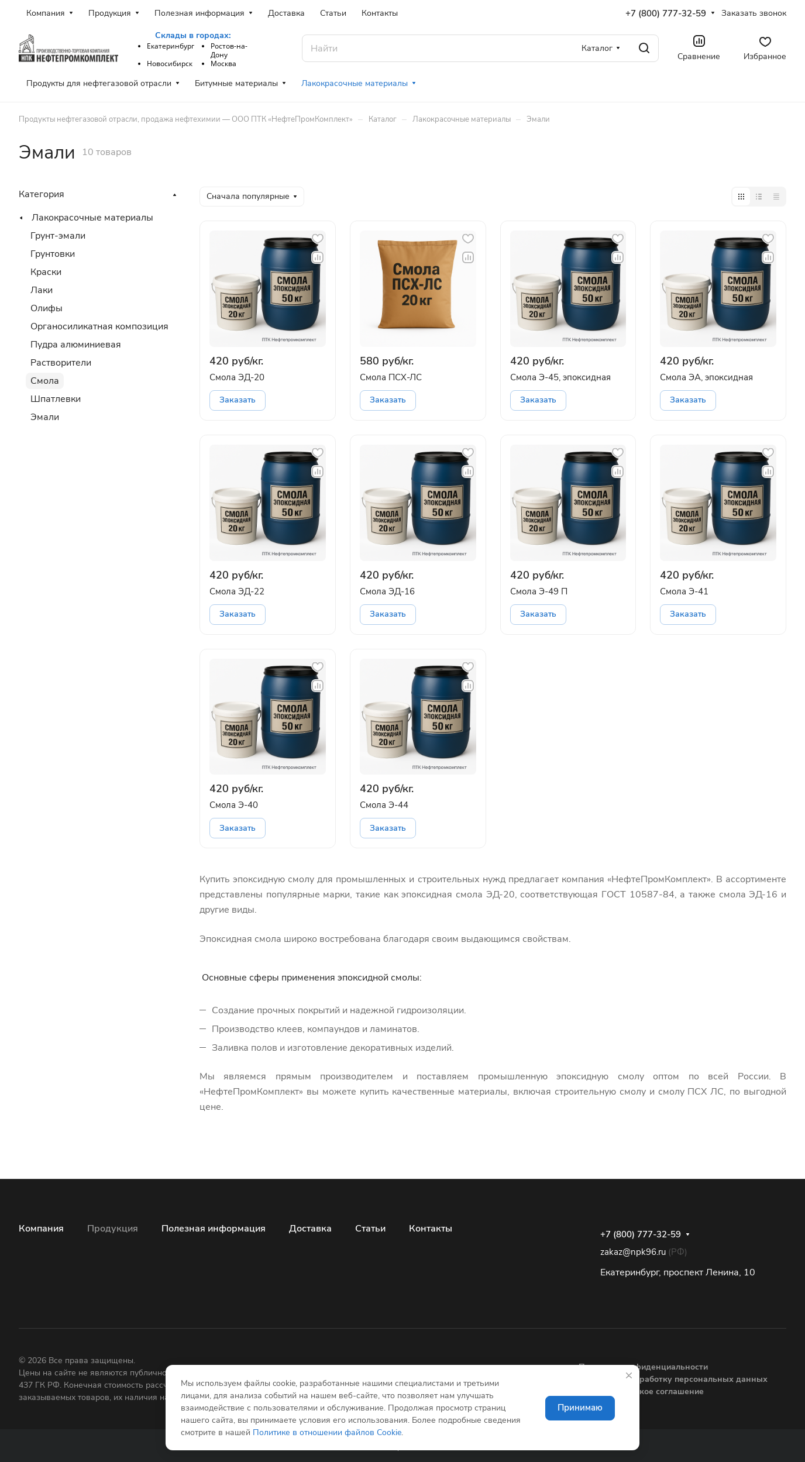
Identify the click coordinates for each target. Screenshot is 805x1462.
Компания (41, 1228)
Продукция (112, 1228)
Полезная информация (213, 1228)
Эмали (44, 417)
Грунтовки (52, 253)
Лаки (41, 290)
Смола (44, 380)
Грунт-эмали (57, 235)
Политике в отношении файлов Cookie (327, 1432)
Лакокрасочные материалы (92, 217)
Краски (45, 272)
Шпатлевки (55, 399)
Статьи (370, 1228)
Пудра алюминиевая (75, 344)
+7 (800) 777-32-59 (665, 13)
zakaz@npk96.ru (633, 1252)
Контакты (430, 1228)
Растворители (60, 362)
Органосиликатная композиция (99, 326)
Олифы (46, 308)
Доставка (310, 1228)
